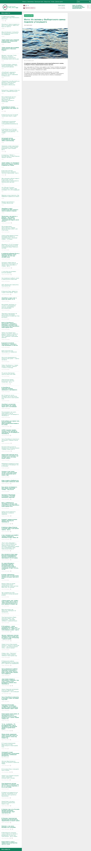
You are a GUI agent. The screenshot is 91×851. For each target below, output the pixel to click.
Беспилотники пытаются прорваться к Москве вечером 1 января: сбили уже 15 (10, 449)
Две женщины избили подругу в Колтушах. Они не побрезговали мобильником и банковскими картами (10, 181)
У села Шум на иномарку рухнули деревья (10, 273)
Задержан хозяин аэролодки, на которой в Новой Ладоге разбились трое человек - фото (10, 149)
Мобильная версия (24, 5)
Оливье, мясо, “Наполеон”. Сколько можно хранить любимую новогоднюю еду (10, 655)
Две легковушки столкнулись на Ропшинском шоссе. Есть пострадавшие (10, 34)
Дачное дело (59, 1)
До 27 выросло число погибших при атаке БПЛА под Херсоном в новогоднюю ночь (10, 398)
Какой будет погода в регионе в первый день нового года (10, 803)
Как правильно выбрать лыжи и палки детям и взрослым (10, 280)
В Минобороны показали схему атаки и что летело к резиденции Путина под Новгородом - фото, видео (10, 835)
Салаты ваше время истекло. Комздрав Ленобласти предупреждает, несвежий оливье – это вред (10, 238)
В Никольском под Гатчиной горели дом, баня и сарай (10, 116)
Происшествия (38, 1)
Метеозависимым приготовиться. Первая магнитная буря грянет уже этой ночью (10, 229)
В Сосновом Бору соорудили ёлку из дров (10, 771)
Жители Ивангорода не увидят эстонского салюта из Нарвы (10, 763)
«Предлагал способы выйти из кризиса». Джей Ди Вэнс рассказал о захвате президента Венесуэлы (10, 84)
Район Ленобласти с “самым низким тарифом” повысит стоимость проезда (10, 367)
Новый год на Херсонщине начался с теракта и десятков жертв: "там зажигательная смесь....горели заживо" (10, 647)
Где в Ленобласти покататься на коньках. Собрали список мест (10, 441)
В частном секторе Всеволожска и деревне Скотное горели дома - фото (10, 173)
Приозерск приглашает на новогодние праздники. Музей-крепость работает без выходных (10, 316)
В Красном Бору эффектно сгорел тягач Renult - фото (10, 293)
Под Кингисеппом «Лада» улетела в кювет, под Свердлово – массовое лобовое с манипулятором (10, 620)
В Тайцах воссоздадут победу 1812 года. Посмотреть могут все (10, 18)
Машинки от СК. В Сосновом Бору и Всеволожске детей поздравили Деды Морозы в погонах (10, 247)
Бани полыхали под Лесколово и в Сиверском (10, 352)
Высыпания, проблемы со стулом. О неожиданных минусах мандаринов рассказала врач (10, 307)
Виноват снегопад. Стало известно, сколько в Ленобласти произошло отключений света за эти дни (10, 58)
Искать (89, 1)
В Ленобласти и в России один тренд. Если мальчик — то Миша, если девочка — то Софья (10, 132)
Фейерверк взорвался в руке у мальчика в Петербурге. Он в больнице (10, 466)
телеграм (28, 5)
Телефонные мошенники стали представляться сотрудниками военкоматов (10, 123)
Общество (47, 1)
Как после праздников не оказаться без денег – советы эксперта (10, 359)
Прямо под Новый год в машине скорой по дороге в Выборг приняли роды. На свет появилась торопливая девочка (10, 336)
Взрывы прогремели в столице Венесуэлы (10, 203)
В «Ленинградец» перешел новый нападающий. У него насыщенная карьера (10, 66)
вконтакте (26, 5)
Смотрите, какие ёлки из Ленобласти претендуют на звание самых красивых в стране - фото (10, 265)
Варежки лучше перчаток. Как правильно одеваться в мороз (10, 197)
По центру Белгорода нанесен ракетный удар (10, 375)
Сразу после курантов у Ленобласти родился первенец (10, 514)
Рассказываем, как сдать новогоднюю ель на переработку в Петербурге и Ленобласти (10, 415)
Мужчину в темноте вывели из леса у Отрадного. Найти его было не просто (10, 26)
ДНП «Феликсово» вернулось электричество (10, 286)
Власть (24, 1)
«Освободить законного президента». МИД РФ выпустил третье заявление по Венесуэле (10, 75)
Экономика (30, 1)
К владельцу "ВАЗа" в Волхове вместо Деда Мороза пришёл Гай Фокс (10, 157)
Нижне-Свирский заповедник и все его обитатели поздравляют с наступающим (10, 691)
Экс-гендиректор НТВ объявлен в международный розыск (10, 595)
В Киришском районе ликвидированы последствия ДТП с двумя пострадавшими (10, 663)
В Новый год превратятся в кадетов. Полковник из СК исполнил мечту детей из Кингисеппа (10, 795)
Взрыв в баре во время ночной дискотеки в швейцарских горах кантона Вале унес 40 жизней (10, 586)
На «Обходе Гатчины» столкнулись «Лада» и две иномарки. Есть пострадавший (10, 189)
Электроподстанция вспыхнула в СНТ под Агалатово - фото (10, 382)
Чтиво (52, 1)
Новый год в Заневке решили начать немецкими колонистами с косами (10, 778)
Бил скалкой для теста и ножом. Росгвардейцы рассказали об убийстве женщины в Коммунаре (10, 100)
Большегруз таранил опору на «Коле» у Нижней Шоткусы (10, 92)
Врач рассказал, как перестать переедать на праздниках (10, 611)
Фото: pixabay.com (29, 60)
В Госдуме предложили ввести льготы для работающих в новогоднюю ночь (10, 746)
